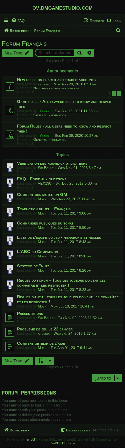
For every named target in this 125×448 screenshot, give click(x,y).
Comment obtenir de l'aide (41, 343)
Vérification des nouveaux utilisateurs (52, 163)
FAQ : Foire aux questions (41, 178)
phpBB (30, 441)
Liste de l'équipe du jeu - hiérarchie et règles (59, 237)
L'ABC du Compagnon (37, 251)
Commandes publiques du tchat (45, 223)
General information (49, 115)
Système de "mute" (34, 265)
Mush (42, 199)
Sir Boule (46, 168)
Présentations (30, 313)
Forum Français (24, 43)
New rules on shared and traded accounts (56, 79)
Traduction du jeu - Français (44, 208)
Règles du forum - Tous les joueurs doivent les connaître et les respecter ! (61, 283)
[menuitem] (18, 21)
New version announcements (56, 88)
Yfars (44, 111)
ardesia (43, 84)
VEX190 (44, 183)
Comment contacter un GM (42, 194)
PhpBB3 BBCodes (62, 444)
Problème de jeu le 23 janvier (45, 328)
